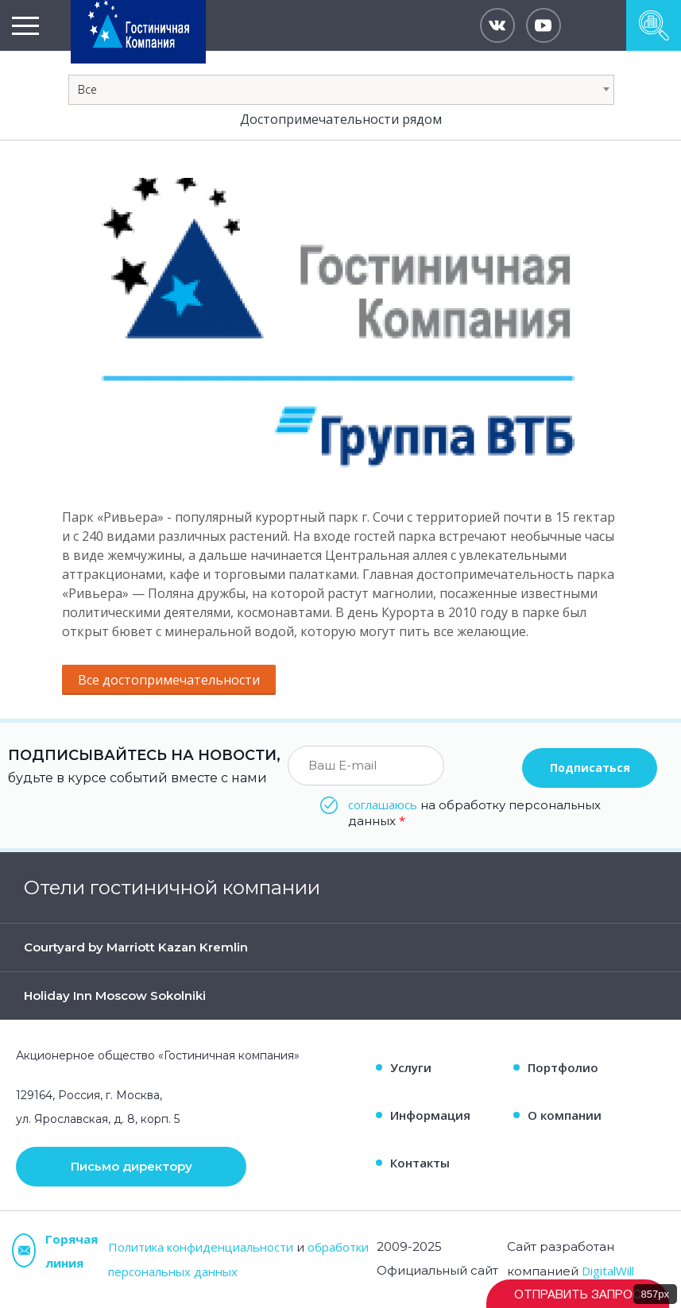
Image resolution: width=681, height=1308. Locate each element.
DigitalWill (608, 1271)
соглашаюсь (382, 804)
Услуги (410, 1067)
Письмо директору (131, 1166)
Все (87, 89)
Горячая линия (55, 1251)
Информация (430, 1115)
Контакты (420, 1163)
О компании (565, 1115)
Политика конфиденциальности (200, 1247)
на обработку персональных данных (474, 812)
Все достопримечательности (169, 680)
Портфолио (563, 1067)
